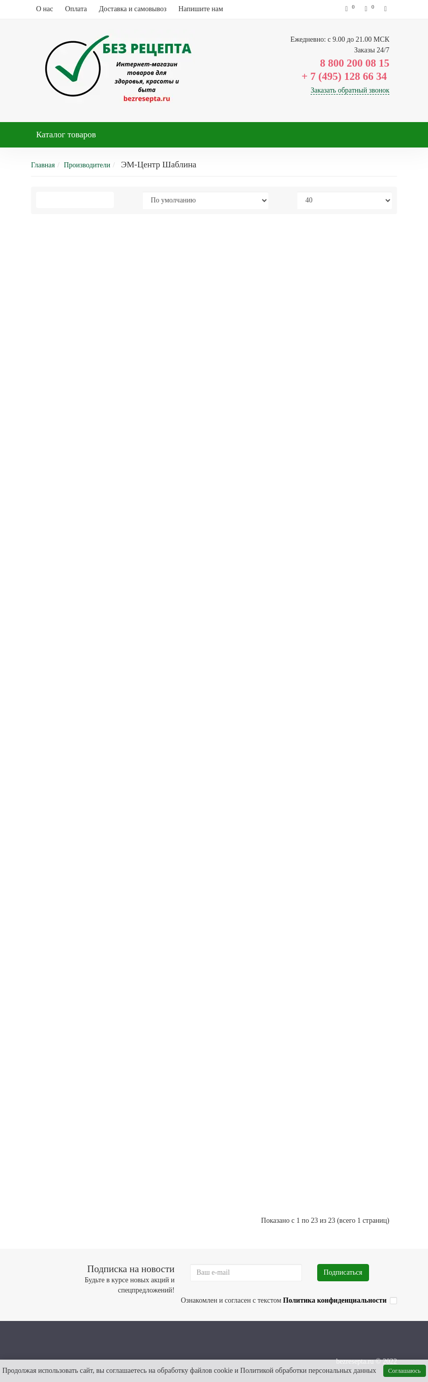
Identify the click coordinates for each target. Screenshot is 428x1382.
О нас (44, 9)
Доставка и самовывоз (132, 9)
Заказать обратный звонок (350, 90)
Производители (87, 165)
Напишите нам (200, 9)
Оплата (76, 9)
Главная (43, 165)
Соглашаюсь (404, 1370)
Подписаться (343, 1272)
